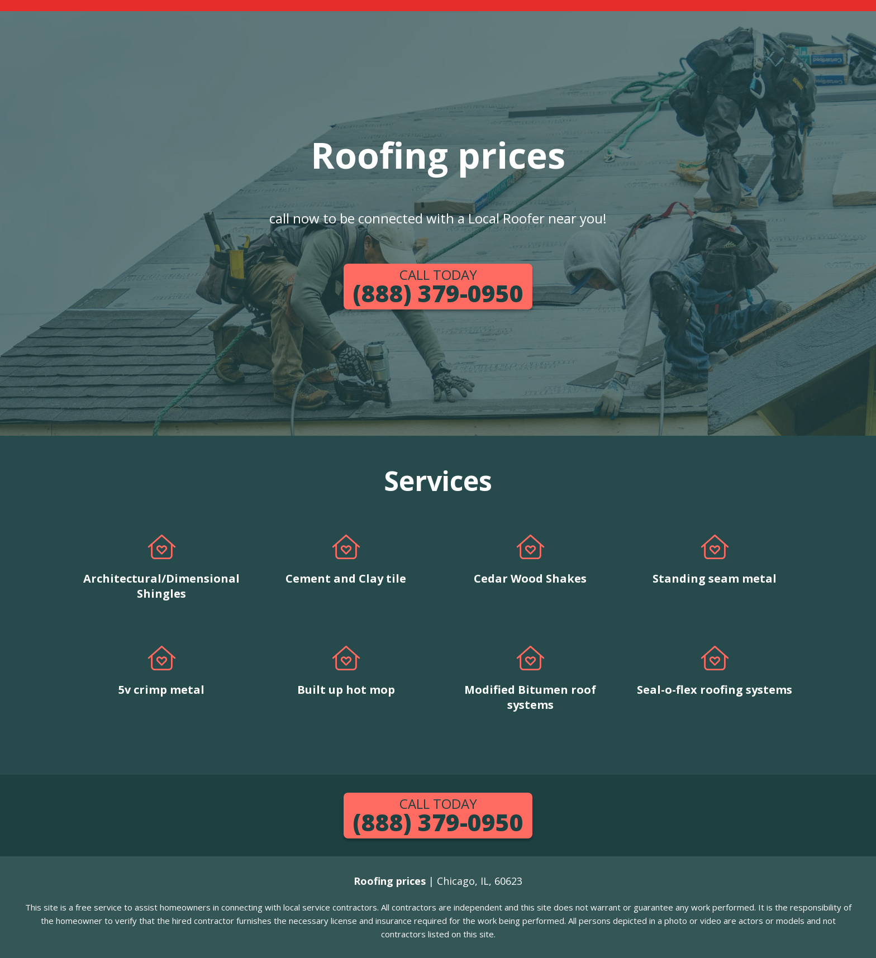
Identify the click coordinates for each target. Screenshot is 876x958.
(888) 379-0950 (438, 287)
